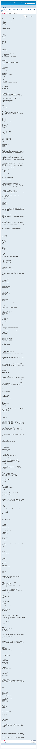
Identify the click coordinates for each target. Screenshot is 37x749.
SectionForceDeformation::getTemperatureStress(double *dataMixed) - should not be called (18, 10)
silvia (5, 11)
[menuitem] (6, 5)
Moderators (10, 11)
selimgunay (7, 11)
